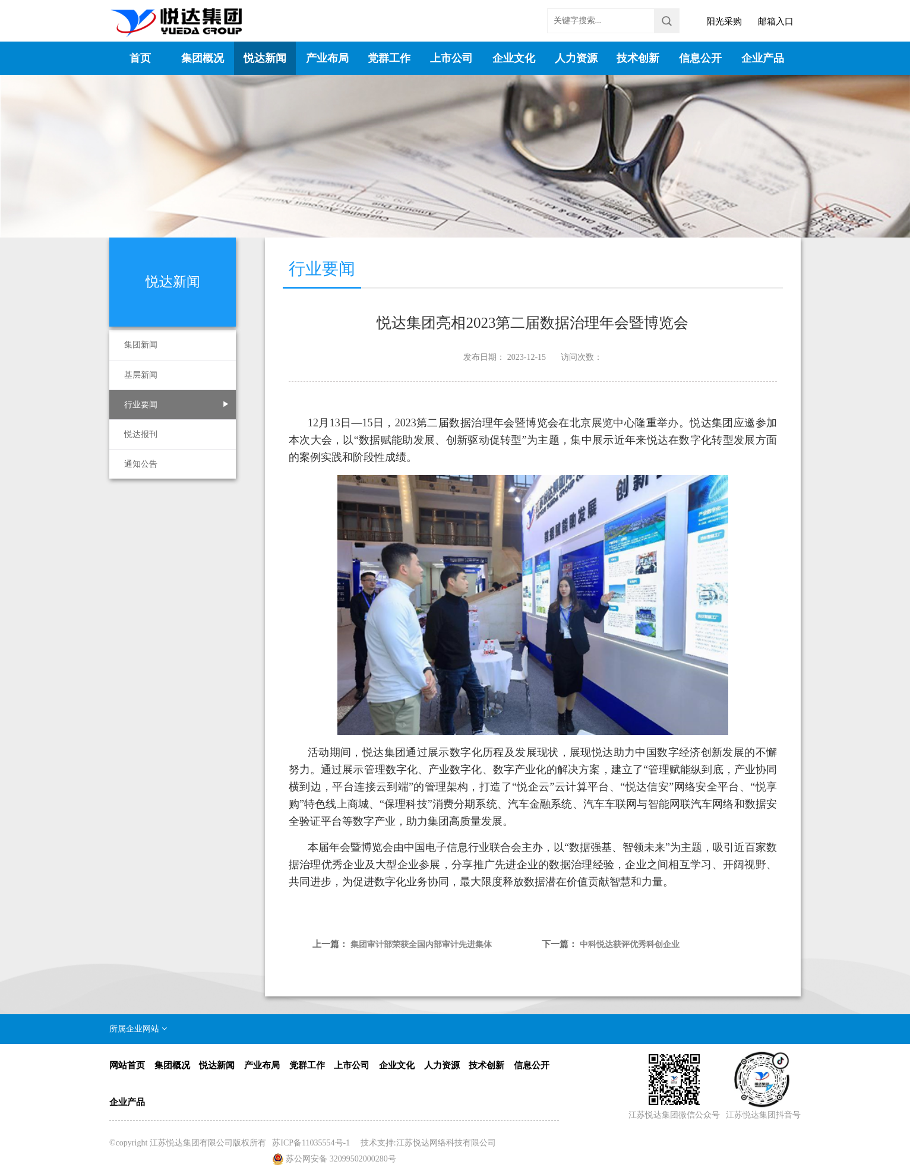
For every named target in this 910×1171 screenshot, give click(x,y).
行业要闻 (140, 404)
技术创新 (638, 58)
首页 (140, 58)
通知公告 (140, 464)
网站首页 (127, 1065)
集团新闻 (140, 344)
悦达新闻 (265, 58)
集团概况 (202, 58)
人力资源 (576, 58)
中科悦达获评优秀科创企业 (630, 944)
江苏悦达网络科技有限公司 (446, 1142)
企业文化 (513, 58)
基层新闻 (140, 375)
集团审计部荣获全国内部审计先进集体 (421, 944)
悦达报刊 (140, 434)
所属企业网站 (138, 1028)
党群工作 (389, 58)
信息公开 (700, 58)
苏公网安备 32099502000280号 (341, 1158)
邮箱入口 (776, 21)
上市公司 (451, 58)
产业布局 (327, 58)
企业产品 (762, 58)
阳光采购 (724, 21)
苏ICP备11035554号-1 (311, 1142)
